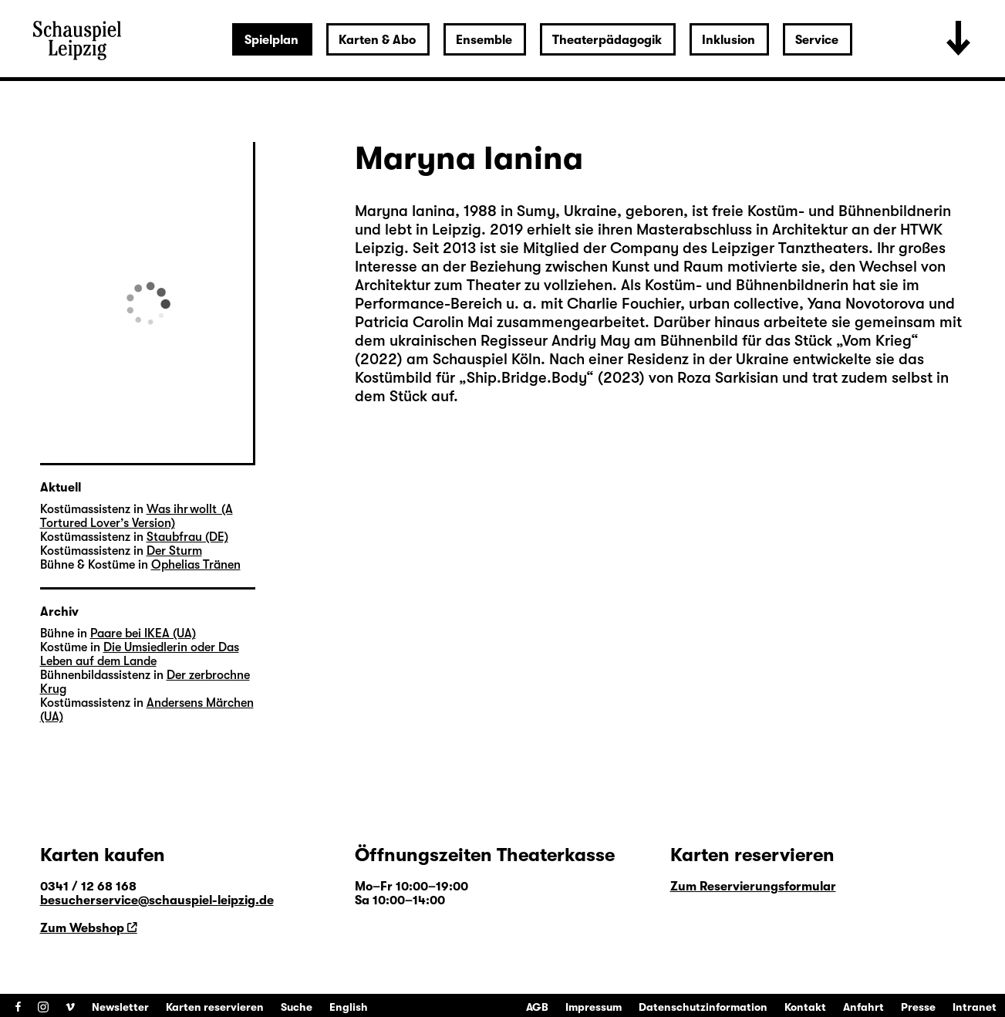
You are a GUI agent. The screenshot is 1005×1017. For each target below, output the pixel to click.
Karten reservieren (215, 1007)
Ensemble (484, 40)
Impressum (593, 1007)
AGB (537, 1007)
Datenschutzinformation (703, 1007)
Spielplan (271, 40)
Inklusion (728, 40)
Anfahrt (863, 1007)
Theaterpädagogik (607, 40)
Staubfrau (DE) (187, 537)
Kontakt (805, 1007)
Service (816, 40)
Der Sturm (174, 551)
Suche (296, 1007)
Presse (918, 1007)
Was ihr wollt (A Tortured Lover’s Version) (136, 516)
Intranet (975, 1007)
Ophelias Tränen (196, 565)
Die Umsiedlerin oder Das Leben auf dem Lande (139, 654)
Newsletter (120, 1007)
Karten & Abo (377, 40)
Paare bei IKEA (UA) (143, 633)
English (348, 1007)
